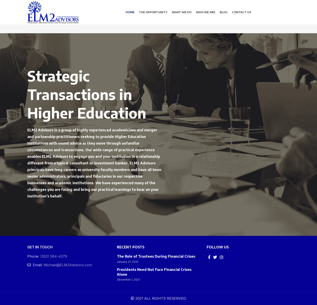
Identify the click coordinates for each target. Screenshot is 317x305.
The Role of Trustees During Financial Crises (156, 256)
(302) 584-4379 (53, 256)
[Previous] (5, 134)
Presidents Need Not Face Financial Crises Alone (154, 272)
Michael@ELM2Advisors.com (68, 265)
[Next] (311, 134)
